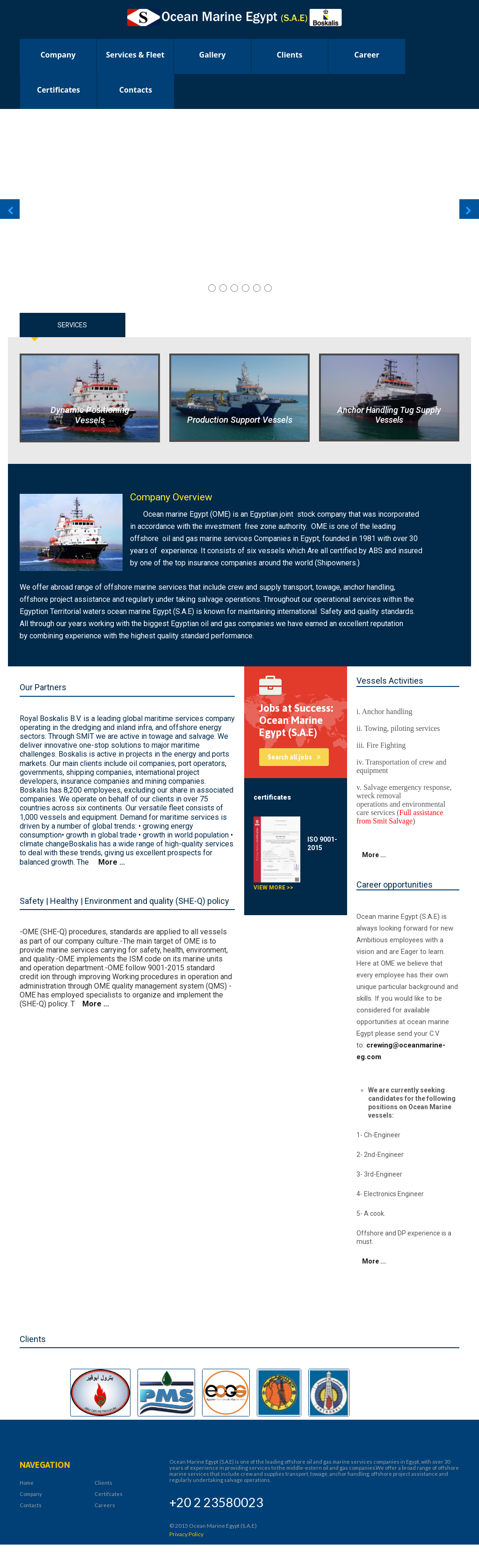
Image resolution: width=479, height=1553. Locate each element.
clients (290, 55)
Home (27, 1483)
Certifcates (108, 1494)
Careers (104, 1505)
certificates (58, 90)
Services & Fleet (135, 55)
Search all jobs (290, 757)
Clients (103, 1483)
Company (57, 55)
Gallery (212, 55)
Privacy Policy (186, 1534)
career (366, 55)
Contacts (135, 90)
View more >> (273, 887)
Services (72, 325)
